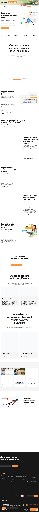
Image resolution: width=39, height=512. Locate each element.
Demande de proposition (11, 481)
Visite (2, 481)
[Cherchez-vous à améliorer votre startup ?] (19, 377)
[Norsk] (33, 504)
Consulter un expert (34, 6)
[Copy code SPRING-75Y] (21, 3)
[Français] (23, 504)
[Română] (37, 504)
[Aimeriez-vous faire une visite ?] (7, 377)
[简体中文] (27, 505)
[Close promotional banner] (38, 1)
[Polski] (34, 504)
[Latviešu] (30, 504)
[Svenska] (23, 505)
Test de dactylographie (26, 481)
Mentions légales (18, 481)
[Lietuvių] (29, 504)
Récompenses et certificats (19, 476)
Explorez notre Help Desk (17, 79)
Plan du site (25, 510)
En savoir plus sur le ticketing (5, 186)
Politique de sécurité (23, 509)
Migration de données (10, 476)
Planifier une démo (13, 27)
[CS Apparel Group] (10, 345)
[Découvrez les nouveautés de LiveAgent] (32, 377)
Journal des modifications (11, 479)
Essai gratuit (29, 6)
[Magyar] (26, 504)
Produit (9, 6)
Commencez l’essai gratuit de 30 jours (6, 465)
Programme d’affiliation (18, 479)
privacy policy (11, 506)
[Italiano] (27, 504)
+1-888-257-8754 (4, 497)
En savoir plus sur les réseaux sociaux (29, 214)
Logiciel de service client (34, 477)
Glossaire (24, 476)
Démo (2, 475)
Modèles (24, 479)
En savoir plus (24, 79)
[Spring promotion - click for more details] (19, 2)
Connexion (25, 6)
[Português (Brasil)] (35, 504)
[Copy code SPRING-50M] (8, 3)
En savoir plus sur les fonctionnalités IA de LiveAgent (7, 113)
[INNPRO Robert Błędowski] (29, 345)
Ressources (13, 6)
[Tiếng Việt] (26, 505)
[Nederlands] (31, 504)
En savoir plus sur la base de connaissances (7, 244)
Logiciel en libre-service (34, 481)
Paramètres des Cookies (5, 509)
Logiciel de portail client (34, 488)
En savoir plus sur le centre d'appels (28, 158)
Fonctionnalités (3, 478)
